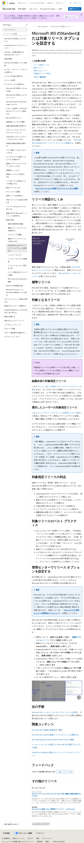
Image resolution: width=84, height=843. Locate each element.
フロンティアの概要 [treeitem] (15, 235)
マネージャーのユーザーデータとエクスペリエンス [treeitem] (16, 131)
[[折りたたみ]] (26, 25)
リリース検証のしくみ (41, 65)
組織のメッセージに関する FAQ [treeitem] (15, 175)
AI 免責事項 (6, 838)
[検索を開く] (70, 3)
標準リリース (38, 68)
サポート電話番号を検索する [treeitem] (14, 333)
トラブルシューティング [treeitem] (12, 325)
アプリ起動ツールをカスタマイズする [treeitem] (16, 151)
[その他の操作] (80, 26)
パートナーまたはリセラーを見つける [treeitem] (16, 207)
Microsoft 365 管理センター (60, 26)
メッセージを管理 (70, 712)
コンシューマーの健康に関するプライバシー (17, 841)
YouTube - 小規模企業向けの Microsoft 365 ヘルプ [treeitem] (14, 53)
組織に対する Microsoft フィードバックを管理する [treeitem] (16, 214)
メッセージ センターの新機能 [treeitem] (17, 260)
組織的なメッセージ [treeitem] (13, 170)
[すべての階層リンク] (34, 26)
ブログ (29, 838)
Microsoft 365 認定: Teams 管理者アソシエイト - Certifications (53, 809)
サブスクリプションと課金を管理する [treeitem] (15, 300)
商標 (46, 841)
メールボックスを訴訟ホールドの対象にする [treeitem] (16, 182)
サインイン (77, 3)
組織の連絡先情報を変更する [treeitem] (16, 126)
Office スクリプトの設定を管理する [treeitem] (16, 201)
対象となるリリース (40, 70)
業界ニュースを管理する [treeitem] (14, 196)
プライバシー (46, 838)
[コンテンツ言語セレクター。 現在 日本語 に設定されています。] (6, 833)
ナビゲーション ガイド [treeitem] (12, 337)
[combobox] (15, 29)
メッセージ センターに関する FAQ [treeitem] (17, 266)
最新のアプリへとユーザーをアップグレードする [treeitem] (16, 164)
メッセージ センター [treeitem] (15, 255)
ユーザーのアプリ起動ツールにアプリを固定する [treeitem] (16, 158)
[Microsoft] (4, 3)
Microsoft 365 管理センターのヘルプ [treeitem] (15, 40)
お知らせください (70, 17)
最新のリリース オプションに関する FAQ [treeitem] (17, 240)
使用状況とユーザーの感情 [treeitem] (15, 122)
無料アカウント (74, 9)
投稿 (37, 838)
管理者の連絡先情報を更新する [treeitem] (16, 144)
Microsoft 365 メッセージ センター (45, 712)
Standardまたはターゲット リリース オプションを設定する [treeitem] (17, 248)
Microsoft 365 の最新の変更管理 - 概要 (47, 730)
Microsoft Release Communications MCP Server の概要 (53, 739)
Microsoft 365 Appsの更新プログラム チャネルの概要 (56, 188)
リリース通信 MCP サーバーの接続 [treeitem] (17, 273)
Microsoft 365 (43, 26)
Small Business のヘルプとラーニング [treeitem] (15, 46)
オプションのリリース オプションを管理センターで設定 (58, 413)
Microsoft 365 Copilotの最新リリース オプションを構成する (55, 735)
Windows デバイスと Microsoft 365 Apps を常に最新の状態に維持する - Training (57, 795)
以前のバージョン (18, 838)
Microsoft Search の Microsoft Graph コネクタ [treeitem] (16, 103)
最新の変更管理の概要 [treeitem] (15, 224)
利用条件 (40, 841)
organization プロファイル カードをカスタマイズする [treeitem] (16, 138)
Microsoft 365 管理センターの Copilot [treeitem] (16, 89)
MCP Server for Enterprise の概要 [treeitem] (17, 280)
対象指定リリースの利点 (42, 73)
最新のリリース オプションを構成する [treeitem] (17, 229)
